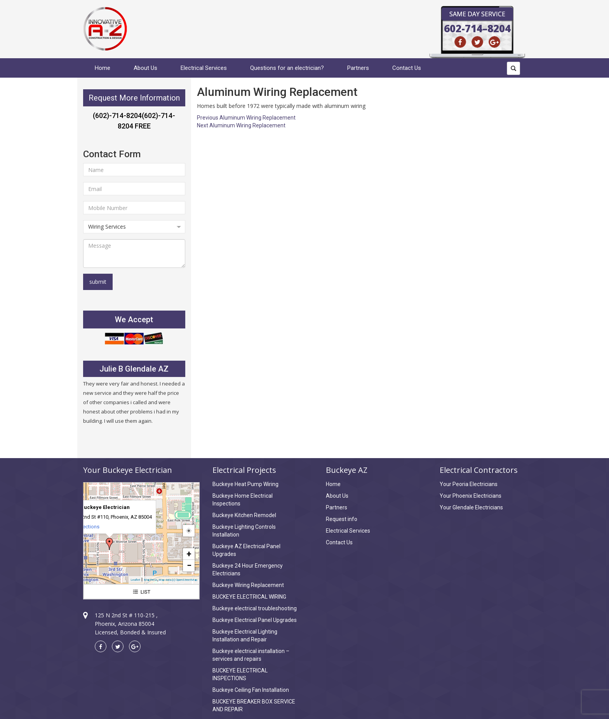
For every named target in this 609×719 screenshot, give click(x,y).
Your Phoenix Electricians (470, 496)
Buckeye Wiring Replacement (248, 585)
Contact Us (406, 67)
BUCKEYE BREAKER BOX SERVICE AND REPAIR (253, 705)
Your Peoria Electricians (469, 484)
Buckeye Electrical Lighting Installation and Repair (244, 636)
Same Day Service (477, 14)
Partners (358, 67)
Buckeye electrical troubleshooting (254, 608)
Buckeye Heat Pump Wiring (245, 484)
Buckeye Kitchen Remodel (244, 515)
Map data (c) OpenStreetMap (177, 580)
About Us (145, 67)
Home (102, 67)
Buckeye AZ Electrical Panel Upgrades (246, 550)
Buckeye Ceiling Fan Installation (250, 690)
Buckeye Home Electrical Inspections (242, 500)
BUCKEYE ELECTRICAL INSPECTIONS (240, 674)
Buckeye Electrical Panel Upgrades (254, 620)
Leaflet (135, 580)
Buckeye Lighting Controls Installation (244, 531)
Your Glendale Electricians (471, 507)
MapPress (150, 580)
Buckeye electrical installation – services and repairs (250, 655)
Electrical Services (204, 67)
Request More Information (134, 97)
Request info (341, 519)
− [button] (189, 565)
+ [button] (188, 554)
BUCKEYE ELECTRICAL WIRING (249, 597)
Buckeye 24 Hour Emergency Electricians (247, 570)
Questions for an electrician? (287, 67)
